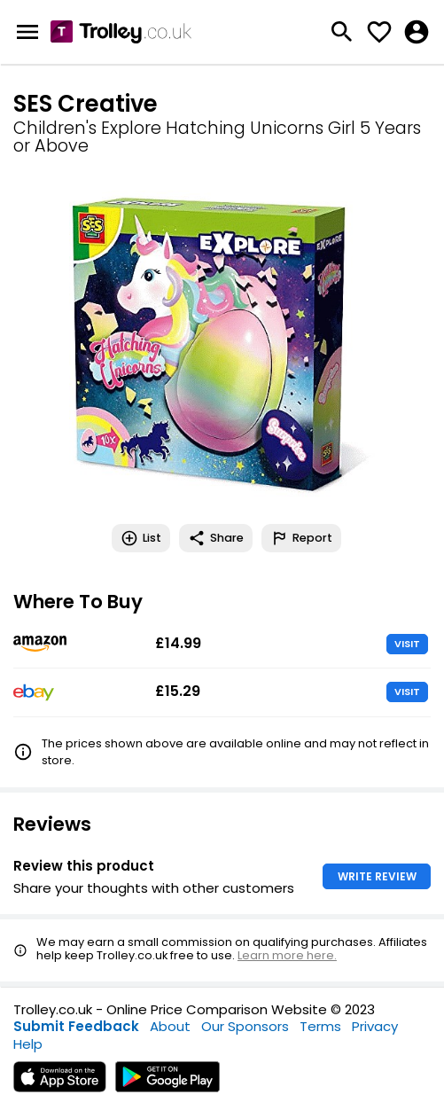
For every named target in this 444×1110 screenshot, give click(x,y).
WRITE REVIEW (377, 876)
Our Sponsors (245, 1026)
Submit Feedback (76, 1026)
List (141, 538)
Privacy (375, 1026)
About (170, 1026)
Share (216, 538)
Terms (320, 1026)
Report (301, 538)
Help (28, 1044)
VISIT (407, 644)
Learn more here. (287, 955)
